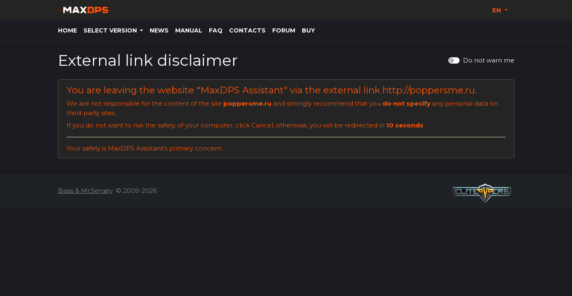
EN (497, 10)
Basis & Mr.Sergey (85, 190)
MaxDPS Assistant (242, 90)
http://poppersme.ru (428, 90)
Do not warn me (488, 60)
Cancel (262, 125)
